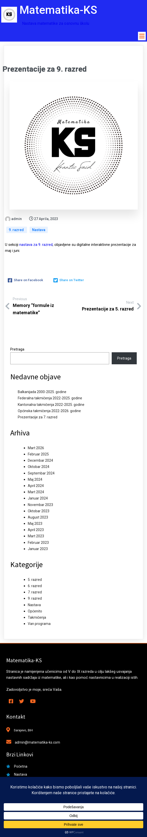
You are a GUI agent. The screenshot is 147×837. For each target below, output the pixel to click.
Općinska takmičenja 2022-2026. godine (49, 411)
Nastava (38, 230)
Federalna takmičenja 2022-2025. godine (50, 398)
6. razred (35, 586)
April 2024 (36, 486)
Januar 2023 (38, 549)
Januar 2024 (38, 498)
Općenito (35, 611)
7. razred (35, 592)
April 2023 (36, 530)
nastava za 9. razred (36, 245)
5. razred (35, 580)
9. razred (17, 230)
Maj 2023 (35, 524)
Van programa (39, 624)
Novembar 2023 (40, 505)
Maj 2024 (35, 480)
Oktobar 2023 (38, 511)
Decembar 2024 (40, 461)
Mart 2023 (36, 536)
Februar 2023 (38, 543)
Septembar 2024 (41, 473)
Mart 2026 (36, 448)
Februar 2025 (38, 454)
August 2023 (38, 518)
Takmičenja (37, 618)
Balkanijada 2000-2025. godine (42, 392)
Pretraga (17, 349)
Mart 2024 (36, 492)
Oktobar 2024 (38, 467)
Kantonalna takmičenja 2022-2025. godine (51, 405)
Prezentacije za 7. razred (37, 417)
